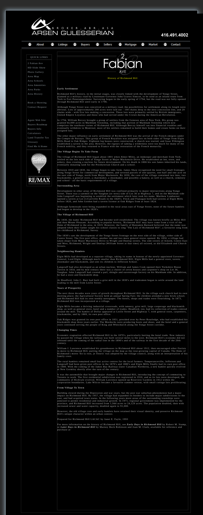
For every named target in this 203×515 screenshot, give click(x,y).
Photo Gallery (36, 72)
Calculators (34, 133)
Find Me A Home (37, 146)
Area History (35, 93)
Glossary (33, 142)
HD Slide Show (37, 67)
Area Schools (35, 80)
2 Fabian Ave (35, 63)
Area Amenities (37, 85)
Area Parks (34, 89)
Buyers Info (34, 128)
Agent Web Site (37, 120)
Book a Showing (37, 102)
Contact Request (37, 107)
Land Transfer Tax (38, 137)
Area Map (33, 76)
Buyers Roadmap (37, 124)
